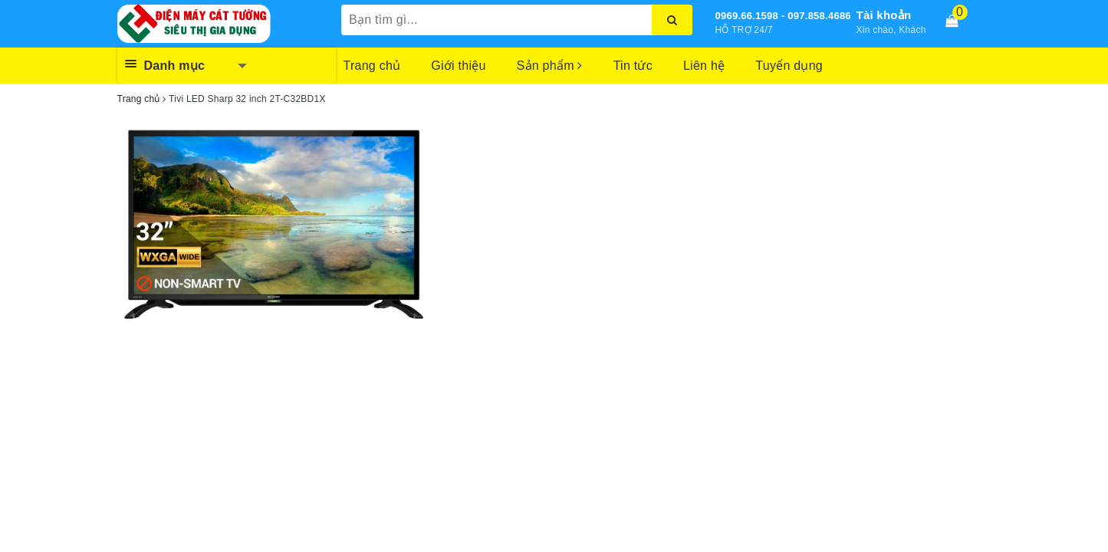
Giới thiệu (458, 65)
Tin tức (633, 65)
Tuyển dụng (789, 65)
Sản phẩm (550, 65)
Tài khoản (884, 14)
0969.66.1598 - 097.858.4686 (783, 15)
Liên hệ (704, 65)
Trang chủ (372, 65)
